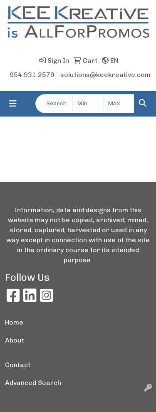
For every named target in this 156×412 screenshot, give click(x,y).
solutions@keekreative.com (105, 75)
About (14, 340)
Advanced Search (33, 383)
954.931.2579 (32, 75)
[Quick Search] (54, 103)
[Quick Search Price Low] (88, 103)
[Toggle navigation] (13, 103)
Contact (17, 365)
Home (14, 322)
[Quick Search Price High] (118, 103)
